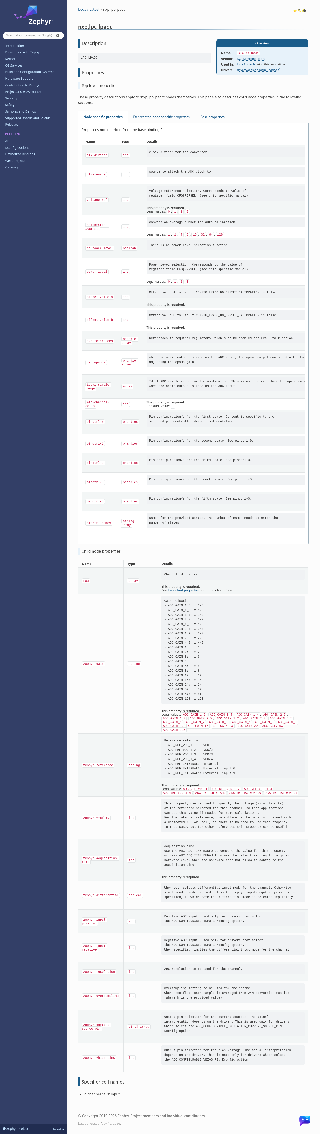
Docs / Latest (89, 9)
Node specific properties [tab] (103, 117)
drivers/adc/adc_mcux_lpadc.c (257, 70)
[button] (58, 36)
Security (11, 98)
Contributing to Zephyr (22, 85)
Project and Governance (23, 91)
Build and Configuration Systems (29, 72)
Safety (9, 105)
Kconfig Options (17, 147)
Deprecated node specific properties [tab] (161, 117)
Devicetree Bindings (20, 154)
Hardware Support (19, 78)
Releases (11, 124)
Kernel (10, 59)
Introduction (14, 46)
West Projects (15, 161)
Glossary (11, 167)
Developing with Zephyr (23, 52)
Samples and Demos (20, 111)
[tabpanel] (193, 333)
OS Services (13, 65)
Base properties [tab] (212, 117)
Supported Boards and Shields (27, 118)
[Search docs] (33, 35)
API (7, 141)
